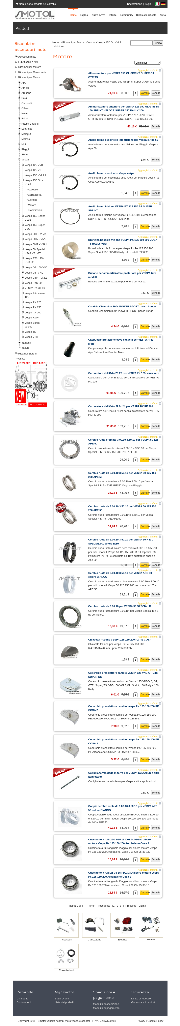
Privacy (141, 1020)
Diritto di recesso (141, 998)
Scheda (156, 93)
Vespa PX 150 (33, 307)
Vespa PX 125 (33, 302)
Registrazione (134, 4)
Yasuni (25, 347)
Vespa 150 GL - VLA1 (110, 42)
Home (55, 42)
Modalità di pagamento (106, 1007)
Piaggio (26, 149)
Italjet (25, 118)
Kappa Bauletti (30, 123)
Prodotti (159, 28)
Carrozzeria (35, 194)
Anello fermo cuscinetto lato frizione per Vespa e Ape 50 (123, 139)
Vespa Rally (32, 317)
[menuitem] (126, 15)
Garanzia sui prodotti (143, 1002)
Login (148, 4)
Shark (25, 154)
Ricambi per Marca (29, 77)
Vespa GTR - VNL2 (36, 277)
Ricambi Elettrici (27, 353)
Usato (21, 358)
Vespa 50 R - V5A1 (36, 244)
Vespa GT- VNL (34, 272)
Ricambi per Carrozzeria (32, 72)
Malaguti (26, 133)
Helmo (25, 113)
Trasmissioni (35, 210)
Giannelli (27, 103)
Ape (24, 82)
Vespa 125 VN (33, 170)
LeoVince (27, 128)
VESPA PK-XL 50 (35, 287)
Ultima (142, 905)
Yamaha (26, 342)
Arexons (26, 92)
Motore (32, 205)
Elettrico (32, 199)
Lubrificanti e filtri (28, 61)
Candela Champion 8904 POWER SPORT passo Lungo (122, 306)
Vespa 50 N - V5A (35, 239)
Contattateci (24, 1002)
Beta (24, 97)
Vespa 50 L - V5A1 (36, 234)
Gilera (25, 108)
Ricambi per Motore (29, 66)
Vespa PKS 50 (33, 282)
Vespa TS (30, 331)
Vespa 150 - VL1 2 (35, 175)
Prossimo (130, 905)
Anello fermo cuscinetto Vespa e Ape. (111, 173)
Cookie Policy (155, 1020)
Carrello (144, 93)
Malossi (26, 139)
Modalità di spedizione (106, 1003)
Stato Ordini (62, 998)
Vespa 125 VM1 (34, 164)
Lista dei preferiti (64, 1002)
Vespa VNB (31, 336)
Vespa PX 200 (33, 312)
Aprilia (25, 87)
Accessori (33, 189)
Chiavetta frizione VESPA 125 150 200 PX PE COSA (120, 639)
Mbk (24, 144)
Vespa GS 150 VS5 (36, 267)
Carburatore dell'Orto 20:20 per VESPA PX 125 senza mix (123, 373)
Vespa (25, 159)
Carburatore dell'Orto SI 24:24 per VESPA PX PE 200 (120, 406)
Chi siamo (22, 998)
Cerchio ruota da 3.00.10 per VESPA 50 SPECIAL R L (120, 606)
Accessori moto (27, 56)
